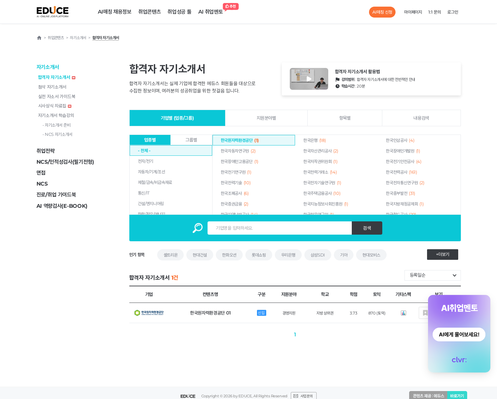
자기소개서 (47, 67)
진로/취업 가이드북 (56, 195)
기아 (343, 254)
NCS (42, 184)
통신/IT (144, 193)
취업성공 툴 (179, 12)
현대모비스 (371, 254)
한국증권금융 (234, 203)
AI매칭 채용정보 (115, 12)
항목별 (345, 118)
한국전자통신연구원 (405, 182)
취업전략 (45, 151)
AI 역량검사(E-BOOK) (62, 206)
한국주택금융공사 (321, 193)
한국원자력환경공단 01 (210, 313)
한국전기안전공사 (403, 161)
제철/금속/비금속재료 (155, 182)
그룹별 (191, 140)
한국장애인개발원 (403, 150)
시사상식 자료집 (55, 105)
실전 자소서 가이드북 (57, 96)
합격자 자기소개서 (56, 77)
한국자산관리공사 (320, 150)
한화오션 (229, 254)
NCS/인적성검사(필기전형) (65, 162)
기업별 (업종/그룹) (177, 118)
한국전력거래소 (320, 172)
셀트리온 (170, 254)
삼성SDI (318, 254)
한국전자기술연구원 (322, 182)
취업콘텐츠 (149, 12)
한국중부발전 (400, 193)
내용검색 (421, 118)
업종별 (150, 140)
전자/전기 (146, 161)
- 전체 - (144, 150)
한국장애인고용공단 (239, 161)
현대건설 (200, 254)
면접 (40, 173)
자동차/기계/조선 (151, 171)
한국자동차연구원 (238, 150)
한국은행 (314, 140)
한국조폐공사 (235, 193)
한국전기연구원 (236, 172)
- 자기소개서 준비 (56, 125)
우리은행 (288, 254)
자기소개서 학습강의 (56, 115)
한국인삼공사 (400, 140)
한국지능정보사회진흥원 (325, 203)
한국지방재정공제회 (404, 203)
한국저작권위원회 (320, 161)
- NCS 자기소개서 (57, 134)
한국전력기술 (236, 182)
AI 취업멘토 (212, 10)
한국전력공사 (401, 172)
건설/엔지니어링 (151, 203)
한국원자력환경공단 (240, 140)
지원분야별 (266, 118)
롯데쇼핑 (259, 254)
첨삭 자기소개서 (52, 86)
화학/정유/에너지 (151, 214)
